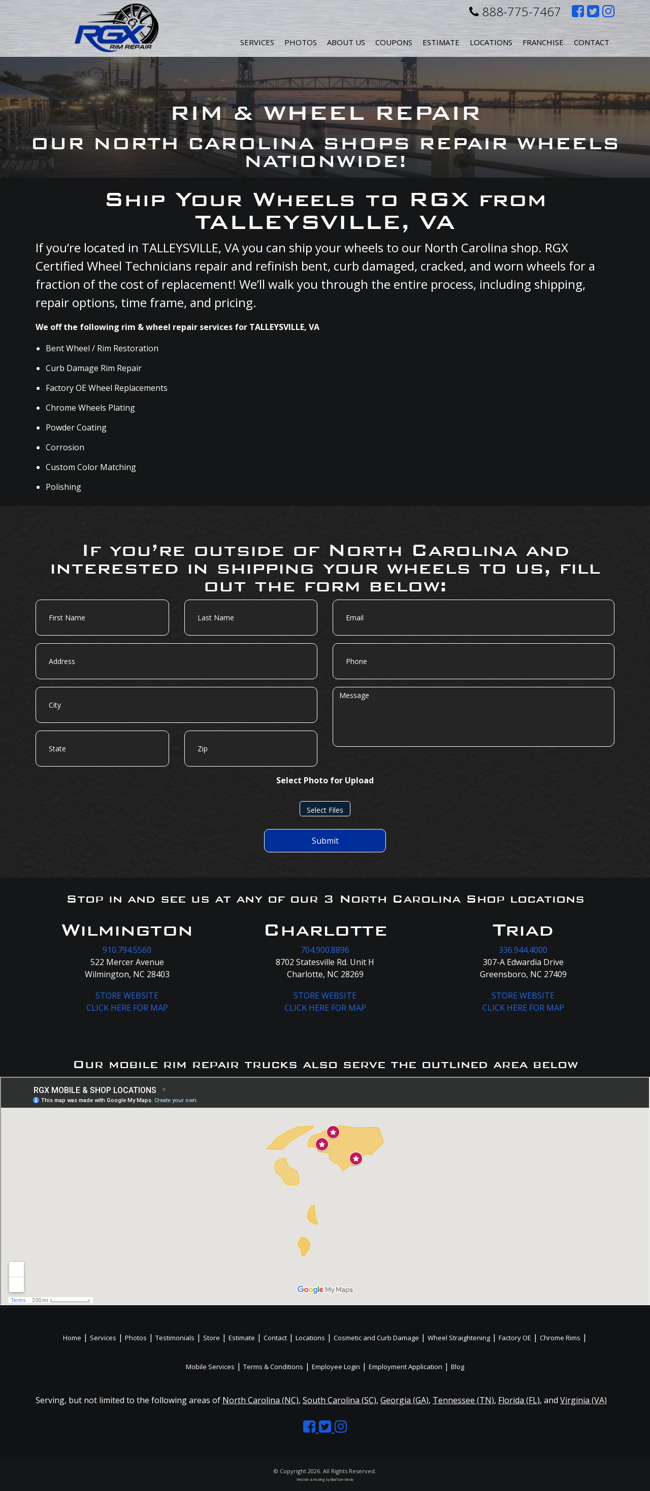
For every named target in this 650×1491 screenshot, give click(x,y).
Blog (457, 1366)
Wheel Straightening (459, 1337)
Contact (591, 42)
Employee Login (336, 1366)
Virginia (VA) (583, 1400)
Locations (310, 1337)
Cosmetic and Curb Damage (376, 1337)
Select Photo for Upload (325, 780)
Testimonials (174, 1337)
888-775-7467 (515, 11)
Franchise (543, 42)
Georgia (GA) (404, 1400)
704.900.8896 (325, 949)
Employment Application (405, 1366)
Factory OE (515, 1337)
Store (211, 1337)
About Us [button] (346, 42)
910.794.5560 (127, 949)
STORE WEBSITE (126, 995)
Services (257, 42)
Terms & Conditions (273, 1366)
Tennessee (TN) (463, 1400)
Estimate (441, 42)
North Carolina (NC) (260, 1400)
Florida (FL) (519, 1400)
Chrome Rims (560, 1337)
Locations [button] (491, 42)
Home (72, 1337)
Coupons (393, 42)
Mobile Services (210, 1366)
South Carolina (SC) (339, 1400)
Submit (325, 840)
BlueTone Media (342, 1479)
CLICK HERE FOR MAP (127, 1007)
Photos (300, 42)
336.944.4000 (523, 949)
